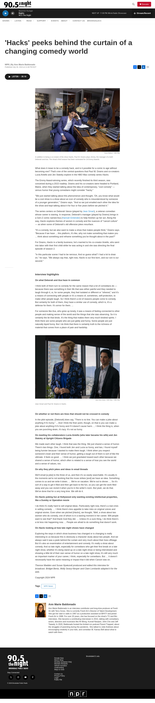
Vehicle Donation (60, 670)
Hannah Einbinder (71, 222)
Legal (56, 682)
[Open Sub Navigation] (11, 25)
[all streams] (142, 17)
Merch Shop (58, 664)
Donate (146, 6)
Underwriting (59, 672)
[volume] (13, 17)
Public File (58, 684)
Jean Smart (88, 215)
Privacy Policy (59, 680)
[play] (5, 17)
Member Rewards (61, 668)
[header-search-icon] (134, 6)
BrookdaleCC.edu (93, 660)
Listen (18, 25)
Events (55, 25)
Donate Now (59, 662)
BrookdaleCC (94, 25)
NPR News (48, 590)
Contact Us (79, 25)
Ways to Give (59, 674)
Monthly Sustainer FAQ (63, 666)
